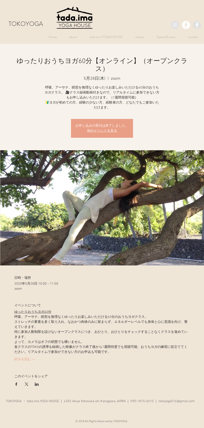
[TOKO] (197, 25)
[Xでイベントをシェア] (27, 384)
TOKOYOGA (26, 23)
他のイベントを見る (102, 131)
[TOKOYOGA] (175, 25)
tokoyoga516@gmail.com (177, 401)
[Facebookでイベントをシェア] (16, 384)
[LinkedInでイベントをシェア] (37, 384)
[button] (163, 37)
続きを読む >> (25, 359)
